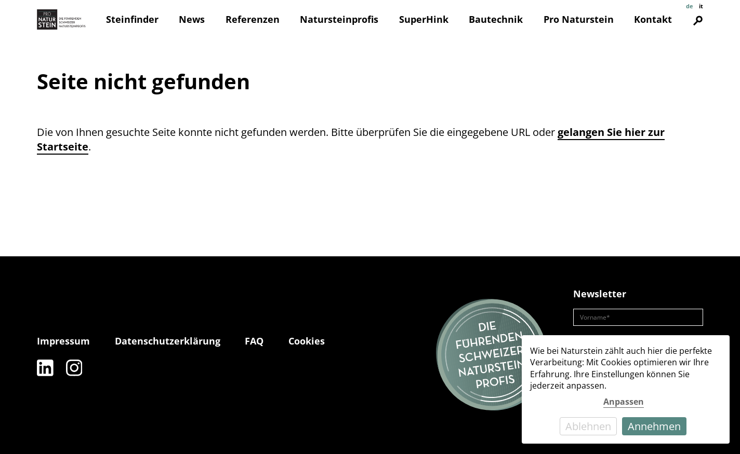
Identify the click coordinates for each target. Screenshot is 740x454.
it (701, 6)
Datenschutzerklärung (167, 341)
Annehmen (654, 426)
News (192, 19)
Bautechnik (496, 19)
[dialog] (626, 389)
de (689, 6)
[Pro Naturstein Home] (61, 19)
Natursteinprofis (339, 19)
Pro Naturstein (579, 19)
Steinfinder (132, 19)
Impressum (63, 341)
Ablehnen (588, 426)
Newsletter (599, 293)
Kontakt (653, 19)
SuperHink (423, 19)
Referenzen (253, 19)
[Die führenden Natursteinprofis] (492, 355)
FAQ (254, 341)
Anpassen (623, 401)
